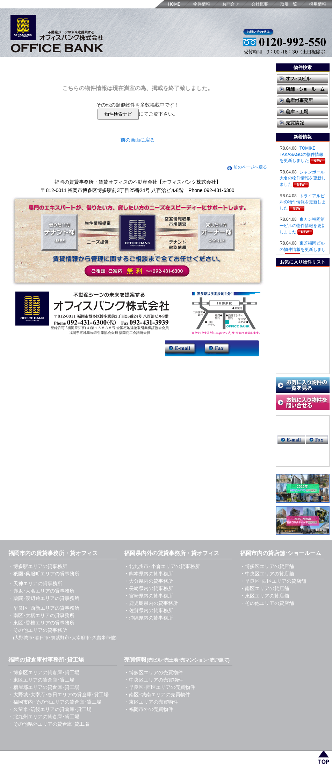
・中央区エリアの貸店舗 (267, 573)
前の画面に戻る (138, 140)
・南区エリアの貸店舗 (264, 588)
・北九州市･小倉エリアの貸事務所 (162, 566)
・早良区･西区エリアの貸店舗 (273, 581)
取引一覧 (288, 4)
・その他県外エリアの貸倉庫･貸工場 (48, 724)
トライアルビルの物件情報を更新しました (303, 202)
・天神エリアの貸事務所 (35, 583)
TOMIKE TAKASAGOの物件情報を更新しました (301, 154)
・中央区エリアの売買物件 (153, 680)
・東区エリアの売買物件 (151, 702)
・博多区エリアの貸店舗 (267, 566)
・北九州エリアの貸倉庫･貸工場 (43, 716)
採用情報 (317, 4)
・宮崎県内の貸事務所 (148, 596)
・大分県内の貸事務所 (148, 581)
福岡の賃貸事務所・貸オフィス (79, 754)
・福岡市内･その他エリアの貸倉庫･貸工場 (54, 702)
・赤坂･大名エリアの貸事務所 (41, 591)
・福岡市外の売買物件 (148, 709)
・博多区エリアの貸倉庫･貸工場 (43, 672)
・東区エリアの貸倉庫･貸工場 (41, 680)
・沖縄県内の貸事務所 (148, 618)
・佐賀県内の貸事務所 (148, 610)
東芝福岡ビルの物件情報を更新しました (303, 249)
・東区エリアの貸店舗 (264, 596)
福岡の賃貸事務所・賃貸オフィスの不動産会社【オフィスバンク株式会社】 (138, 182)
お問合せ (230, 4)
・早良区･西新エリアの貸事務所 (43, 608)
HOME (174, 4)
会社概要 (259, 4)
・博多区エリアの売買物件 (153, 672)
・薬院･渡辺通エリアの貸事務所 (43, 598)
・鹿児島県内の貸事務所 (151, 603)
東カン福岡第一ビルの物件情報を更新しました (303, 225)
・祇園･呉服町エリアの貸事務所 (43, 573)
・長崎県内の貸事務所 (148, 588)
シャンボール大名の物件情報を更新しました (303, 178)
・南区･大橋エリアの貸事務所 (41, 615)
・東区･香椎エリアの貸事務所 (41, 622)
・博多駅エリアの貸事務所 (37, 566)
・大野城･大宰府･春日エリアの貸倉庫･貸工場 (58, 694)
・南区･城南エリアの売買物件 (157, 694)
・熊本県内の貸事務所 (148, 573)
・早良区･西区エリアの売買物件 (159, 687)
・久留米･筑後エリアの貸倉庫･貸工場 (50, 709)
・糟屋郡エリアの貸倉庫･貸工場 (43, 687)
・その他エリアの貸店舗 (267, 603)
